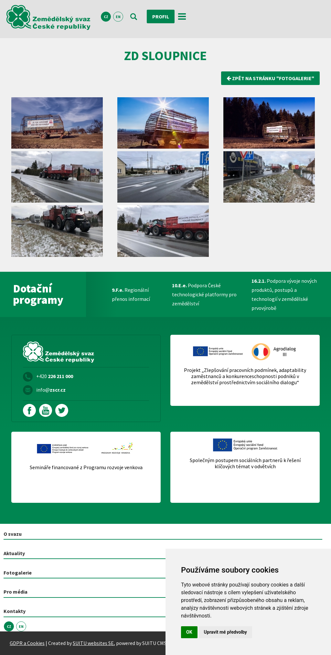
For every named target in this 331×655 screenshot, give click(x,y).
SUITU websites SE (93, 643)
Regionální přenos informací (131, 294)
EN (118, 16)
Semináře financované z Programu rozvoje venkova (86, 467)
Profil (160, 16)
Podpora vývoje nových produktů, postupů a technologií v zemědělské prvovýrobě (284, 294)
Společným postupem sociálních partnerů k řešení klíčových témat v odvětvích (245, 463)
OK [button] (189, 632)
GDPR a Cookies (27, 643)
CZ (106, 16)
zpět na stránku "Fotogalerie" (270, 78)
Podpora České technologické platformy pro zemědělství (204, 294)
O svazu (13, 534)
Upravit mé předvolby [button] (225, 632)
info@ (51, 389)
